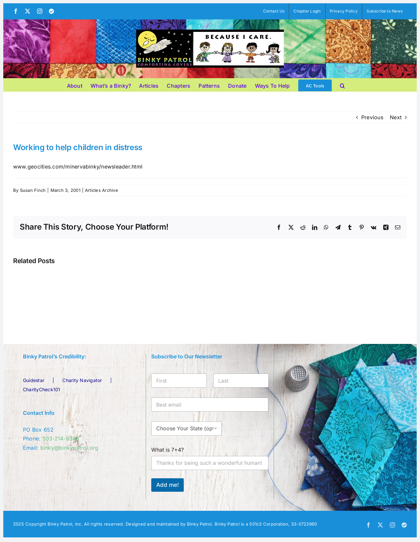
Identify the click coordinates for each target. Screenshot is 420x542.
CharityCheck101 (41, 389)
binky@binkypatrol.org (69, 447)
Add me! (167, 485)
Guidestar (33, 380)
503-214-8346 (60, 438)
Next (396, 117)
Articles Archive (101, 190)
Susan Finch (33, 190)
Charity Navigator (82, 380)
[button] (342, 84)
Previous (372, 117)
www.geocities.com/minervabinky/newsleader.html (77, 166)
